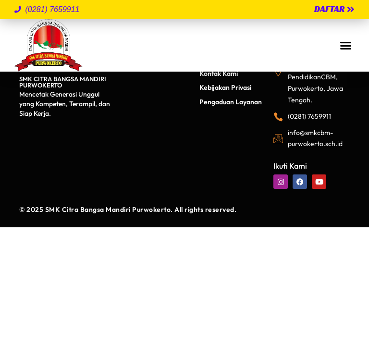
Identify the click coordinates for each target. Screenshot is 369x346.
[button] (345, 46)
